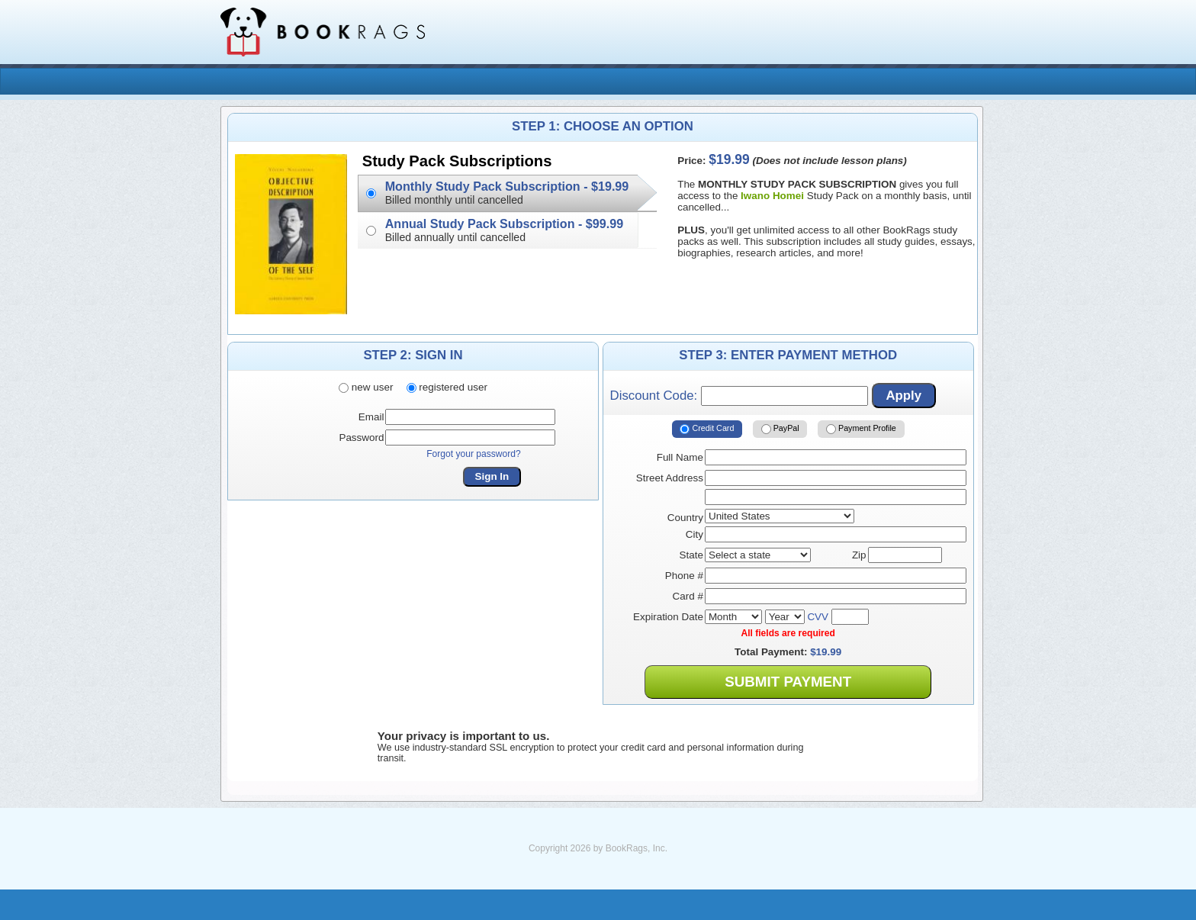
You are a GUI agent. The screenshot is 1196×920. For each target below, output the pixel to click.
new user (366, 388)
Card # (688, 596)
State (691, 555)
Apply (903, 395)
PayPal (780, 428)
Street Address (669, 478)
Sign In (492, 476)
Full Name (680, 457)
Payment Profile (861, 428)
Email (371, 417)
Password (361, 437)
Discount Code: (739, 396)
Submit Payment (788, 682)
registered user (447, 388)
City (694, 534)
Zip (859, 555)
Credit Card (707, 428)
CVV (817, 616)
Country (685, 517)
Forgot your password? (473, 454)
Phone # (684, 575)
